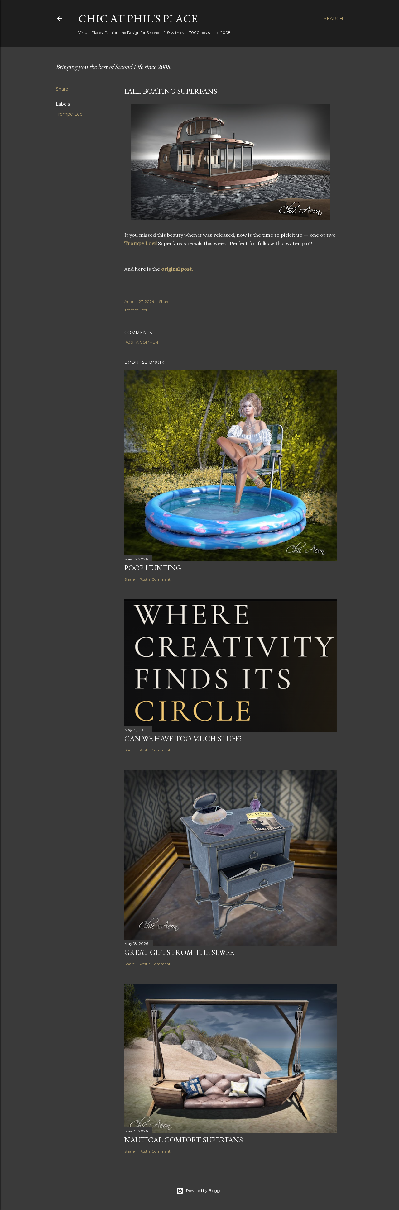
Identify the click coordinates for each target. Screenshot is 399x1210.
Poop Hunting (152, 568)
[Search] (333, 18)
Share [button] (62, 89)
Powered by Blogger (199, 1190)
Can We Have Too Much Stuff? (183, 738)
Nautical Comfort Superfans (183, 1140)
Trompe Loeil (70, 114)
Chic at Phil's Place (137, 18)
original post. (177, 269)
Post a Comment (142, 342)
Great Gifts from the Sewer (179, 952)
